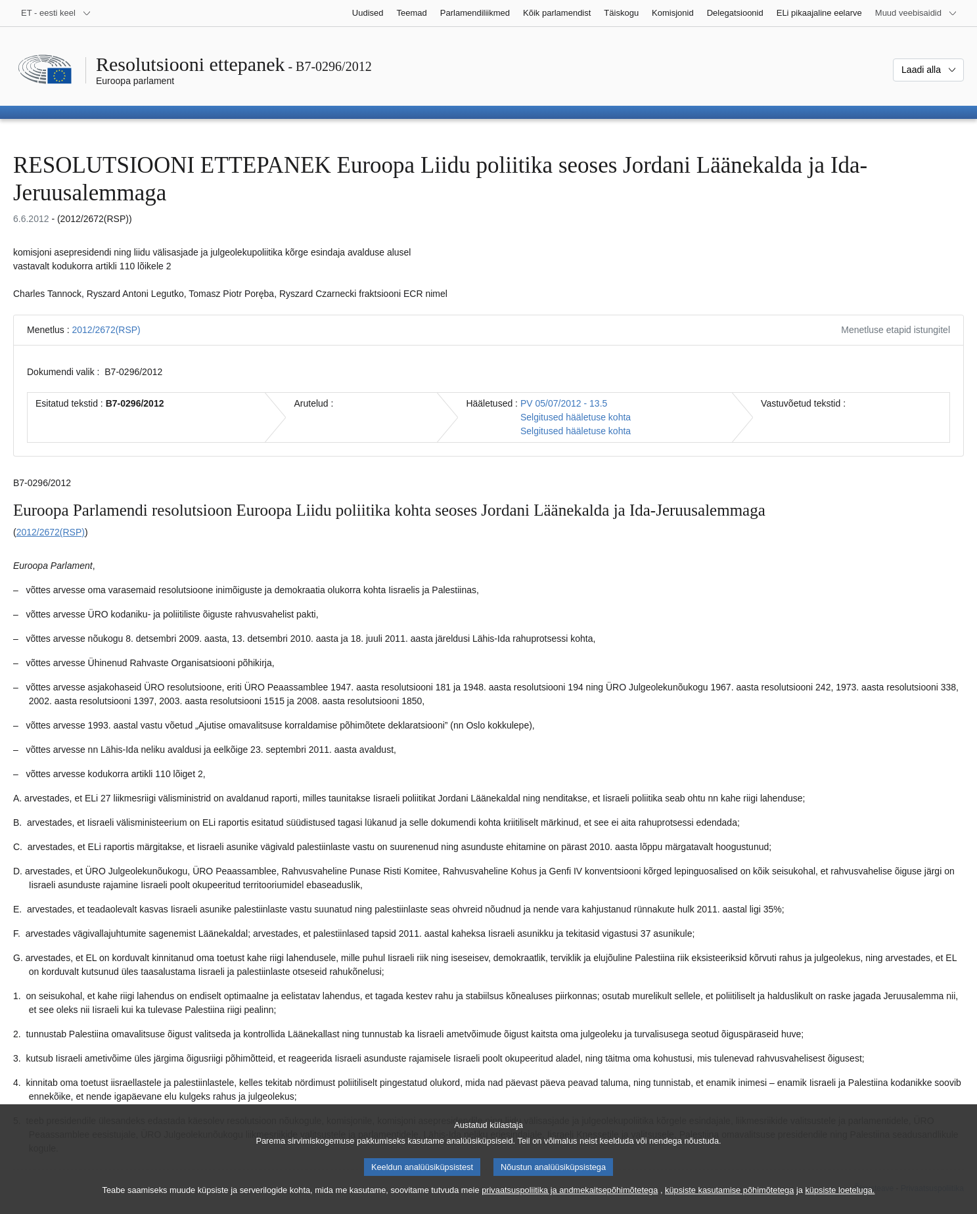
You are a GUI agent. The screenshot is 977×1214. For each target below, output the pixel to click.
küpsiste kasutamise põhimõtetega (729, 1201)
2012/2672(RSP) (106, 330)
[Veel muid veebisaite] (916, 13)
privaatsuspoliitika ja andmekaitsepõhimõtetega (570, 1201)
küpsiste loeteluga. (840, 1201)
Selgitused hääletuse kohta (575, 417)
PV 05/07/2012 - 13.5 (563, 403)
